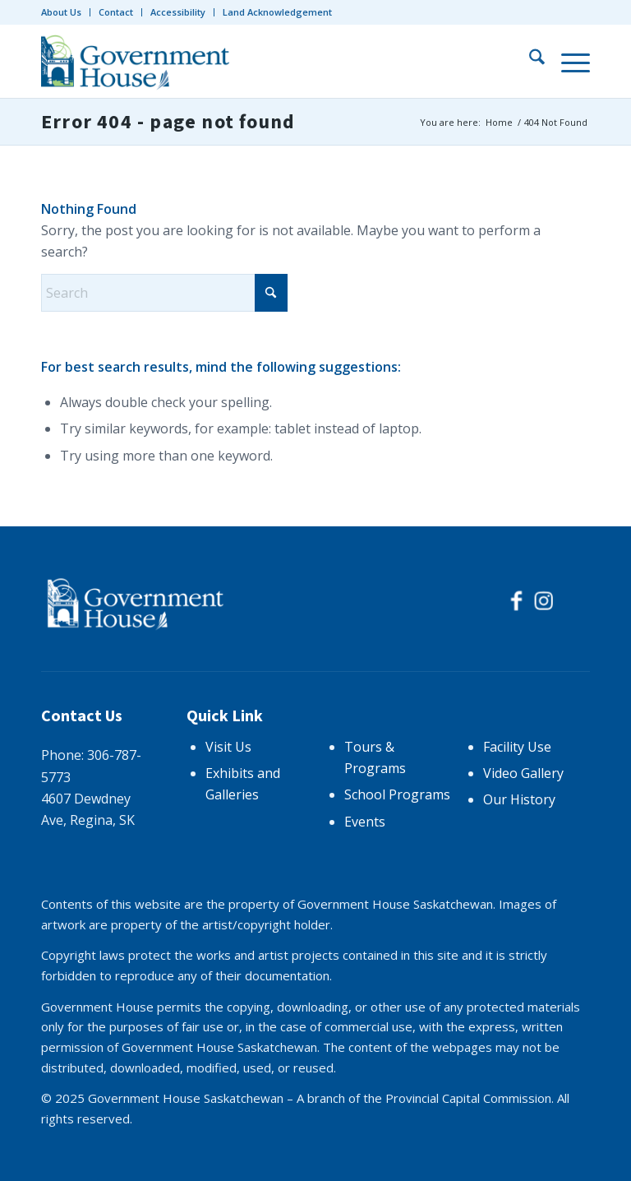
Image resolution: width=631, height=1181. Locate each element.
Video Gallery (523, 773)
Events (364, 822)
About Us (61, 12)
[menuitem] (65, 12)
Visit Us (228, 747)
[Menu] (567, 61)
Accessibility (177, 12)
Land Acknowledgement (277, 12)
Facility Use (517, 747)
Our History (519, 799)
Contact (116, 12)
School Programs (397, 794)
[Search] (529, 61)
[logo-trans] (138, 61)
